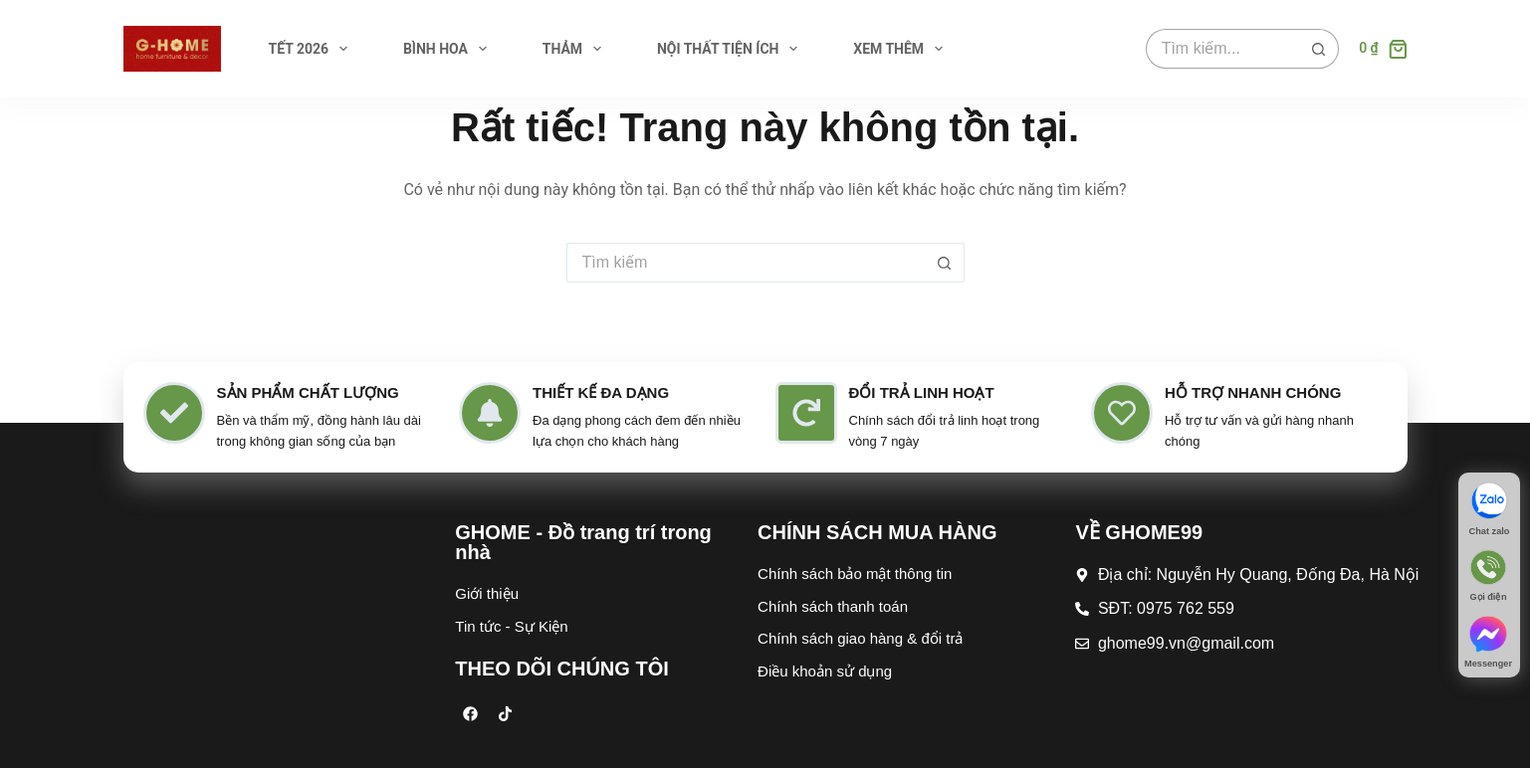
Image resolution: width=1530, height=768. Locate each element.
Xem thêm (902, 49)
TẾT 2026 (312, 49)
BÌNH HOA (449, 49)
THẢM (576, 49)
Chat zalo (1489, 531)
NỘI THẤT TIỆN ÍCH (731, 49)
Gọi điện (1488, 598)
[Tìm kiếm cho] (1222, 49)
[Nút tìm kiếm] (1319, 49)
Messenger (1488, 665)
